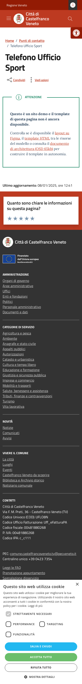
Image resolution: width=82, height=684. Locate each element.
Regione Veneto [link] (17, 5)
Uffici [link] (6, 291)
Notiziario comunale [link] (17, 485)
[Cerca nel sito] (70, 19)
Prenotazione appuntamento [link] (24, 572)
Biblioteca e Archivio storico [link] (23, 480)
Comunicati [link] (11, 432)
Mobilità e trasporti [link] (17, 385)
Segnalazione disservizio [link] (21, 578)
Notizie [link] (8, 427)
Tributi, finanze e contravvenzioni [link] (27, 396)
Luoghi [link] (8, 464)
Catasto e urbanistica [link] (18, 359)
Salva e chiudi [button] (41, 646)
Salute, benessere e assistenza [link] (25, 390)
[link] (76, 33)
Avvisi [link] (7, 438)
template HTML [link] (37, 138)
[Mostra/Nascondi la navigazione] (8, 18)
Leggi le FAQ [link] (12, 567)
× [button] (77, 584)
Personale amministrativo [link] (22, 306)
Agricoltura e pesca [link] (17, 333)
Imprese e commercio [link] (18, 380)
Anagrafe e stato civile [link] (19, 343)
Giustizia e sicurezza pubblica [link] (24, 375)
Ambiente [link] (10, 338)
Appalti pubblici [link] (14, 348)
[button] (41, 677)
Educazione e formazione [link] (21, 369)
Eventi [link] (7, 469)
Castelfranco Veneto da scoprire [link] (26, 475)
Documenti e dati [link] (15, 312)
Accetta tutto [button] (41, 657)
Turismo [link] (8, 401)
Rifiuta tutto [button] (41, 667)
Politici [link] (8, 301)
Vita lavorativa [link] (13, 406)
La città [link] (8, 459)
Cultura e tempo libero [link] (19, 364)
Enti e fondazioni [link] (15, 296)
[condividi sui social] (15, 79)
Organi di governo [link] (16, 280)
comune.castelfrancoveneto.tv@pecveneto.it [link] (43, 553)
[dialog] (41, 632)
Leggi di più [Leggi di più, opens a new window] (35, 606)
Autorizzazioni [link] (13, 354)
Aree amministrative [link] (18, 285)
